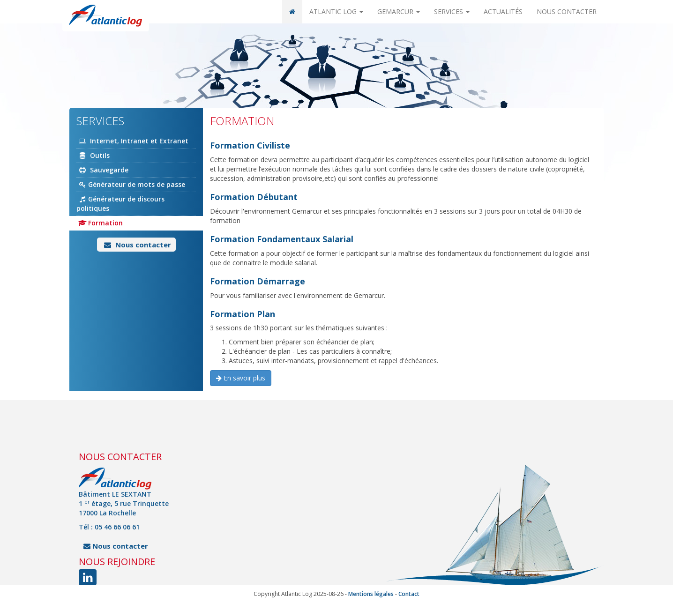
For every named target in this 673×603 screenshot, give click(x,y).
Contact (408, 594)
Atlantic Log (336, 11)
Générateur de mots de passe (130, 184)
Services (452, 11)
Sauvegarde (102, 169)
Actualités (503, 11)
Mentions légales (371, 594)
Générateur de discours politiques (120, 203)
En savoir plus (240, 377)
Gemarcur (398, 11)
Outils (93, 155)
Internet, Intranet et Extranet (132, 140)
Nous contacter (567, 11)
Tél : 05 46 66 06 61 (109, 526)
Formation (99, 222)
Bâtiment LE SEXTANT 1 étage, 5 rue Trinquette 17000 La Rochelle (124, 503)
